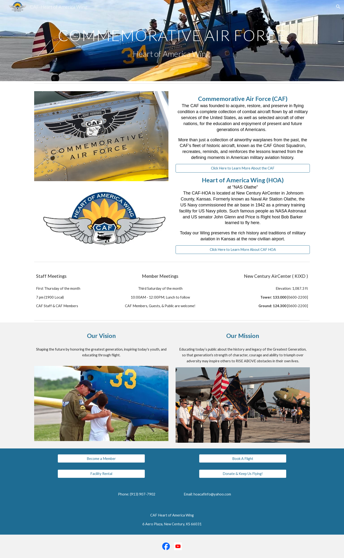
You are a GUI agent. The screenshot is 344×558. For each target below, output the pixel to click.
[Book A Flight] (242, 458)
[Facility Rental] (101, 473)
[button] (338, 6)
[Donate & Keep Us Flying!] (242, 473)
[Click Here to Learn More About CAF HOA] (243, 249)
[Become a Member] (101, 458)
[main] (172, 40)
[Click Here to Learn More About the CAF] (243, 168)
